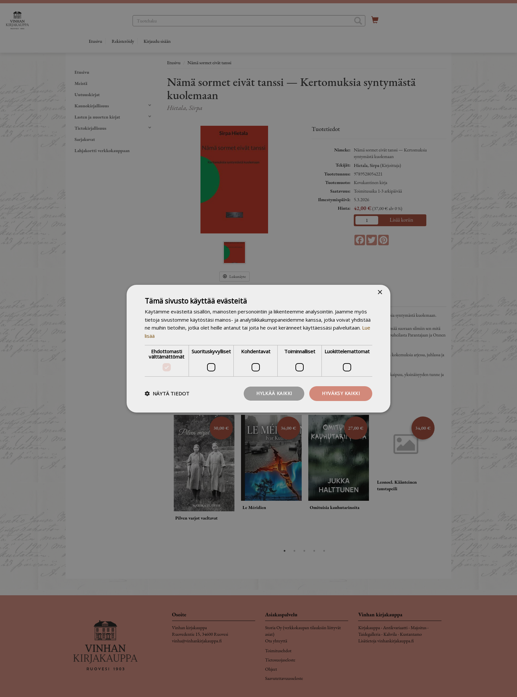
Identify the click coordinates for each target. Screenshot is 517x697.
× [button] (379, 292)
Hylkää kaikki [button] (274, 393)
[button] (167, 393)
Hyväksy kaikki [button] (341, 393)
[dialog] (258, 348)
